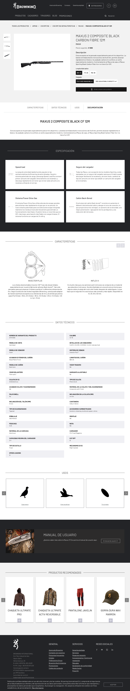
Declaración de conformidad (82, 666)
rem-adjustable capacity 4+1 (106, 81)
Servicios (75, 653)
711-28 (86, 73)
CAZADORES (33, 15)
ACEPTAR (113, 685)
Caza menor (25, 504)
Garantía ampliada (78, 650)
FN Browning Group (55, 660)
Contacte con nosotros (57, 653)
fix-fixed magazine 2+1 (85, 81)
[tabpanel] (65, 210)
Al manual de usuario (110, 541)
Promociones (53, 666)
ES (115, 6)
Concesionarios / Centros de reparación (82, 659)
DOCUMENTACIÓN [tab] (95, 107)
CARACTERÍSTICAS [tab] (35, 107)
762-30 (93, 73)
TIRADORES (45, 15)
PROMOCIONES (65, 16)
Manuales (75, 663)
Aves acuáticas (65, 504)
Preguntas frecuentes (56, 655)
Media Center (77, 668)
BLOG (54, 15)
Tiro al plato (105, 504)
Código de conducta (56, 668)
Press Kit (75, 671)
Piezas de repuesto (79, 655)
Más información (38, 688)
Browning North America (57, 663)
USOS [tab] (77, 107)
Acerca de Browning (56, 650)
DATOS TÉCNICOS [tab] (59, 107)
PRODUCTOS (20, 15)
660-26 (79, 73)
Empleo (51, 658)
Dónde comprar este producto (101, 89)
